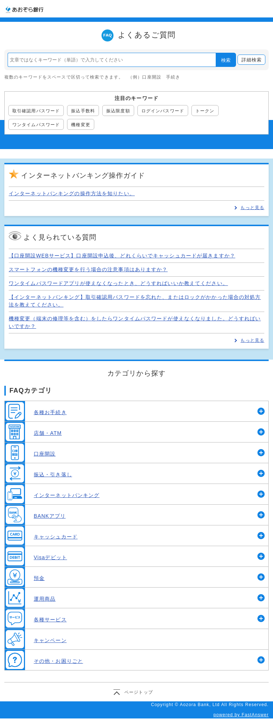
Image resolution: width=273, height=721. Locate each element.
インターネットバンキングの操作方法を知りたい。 (72, 193)
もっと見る (252, 207)
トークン (204, 110)
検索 (226, 60)
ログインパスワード (162, 110)
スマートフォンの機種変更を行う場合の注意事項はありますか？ (88, 269)
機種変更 (80, 124)
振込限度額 (118, 110)
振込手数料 (83, 110)
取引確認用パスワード (36, 110)
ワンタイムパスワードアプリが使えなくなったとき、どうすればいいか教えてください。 (118, 283)
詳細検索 (251, 60)
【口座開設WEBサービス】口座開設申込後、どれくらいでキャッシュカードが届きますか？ (122, 256)
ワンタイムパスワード (36, 124)
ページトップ (138, 692)
